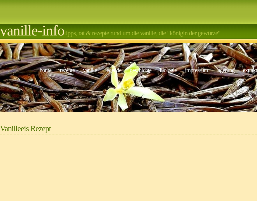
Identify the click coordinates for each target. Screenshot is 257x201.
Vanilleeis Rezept (25, 128)
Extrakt (250, 70)
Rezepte (67, 70)
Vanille (90, 70)
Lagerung (225, 70)
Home (45, 70)
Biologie (168, 70)
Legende (113, 70)
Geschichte (140, 70)
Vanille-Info (32, 31)
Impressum (196, 70)
